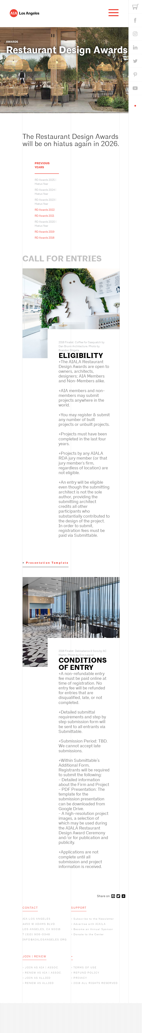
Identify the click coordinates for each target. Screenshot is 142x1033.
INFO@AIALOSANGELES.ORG (45, 939)
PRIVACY (80, 978)
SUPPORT (79, 907)
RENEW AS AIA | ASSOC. (43, 972)
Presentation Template (47, 563)
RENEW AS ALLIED (39, 983)
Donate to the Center (88, 934)
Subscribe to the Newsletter (93, 918)
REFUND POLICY (86, 972)
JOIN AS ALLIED (37, 978)
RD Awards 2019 (44, 231)
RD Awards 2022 (45, 210)
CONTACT (30, 907)
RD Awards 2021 (44, 215)
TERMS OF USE (84, 967)
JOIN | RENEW (34, 956)
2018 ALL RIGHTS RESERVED (95, 983)
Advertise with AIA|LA (89, 924)
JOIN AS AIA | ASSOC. (42, 967)
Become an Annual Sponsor (93, 929)
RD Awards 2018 (44, 237)
